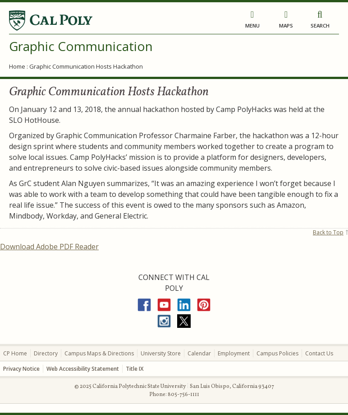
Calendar (199, 353)
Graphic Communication (81, 46)
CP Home (15, 353)
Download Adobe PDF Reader (49, 247)
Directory (46, 353)
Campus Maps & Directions (99, 353)
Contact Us (319, 353)
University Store (161, 353)
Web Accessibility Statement (82, 369)
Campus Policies (277, 353)
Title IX (134, 369)
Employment (234, 353)
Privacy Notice (21, 369)
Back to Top (328, 232)
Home (17, 66)
